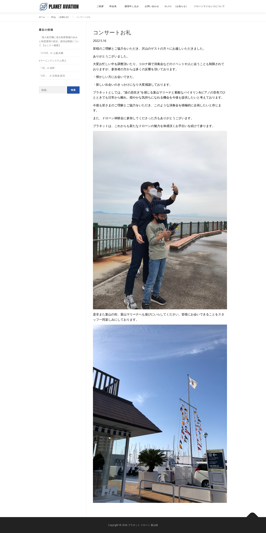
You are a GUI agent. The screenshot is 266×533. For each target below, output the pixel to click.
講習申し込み (132, 6)
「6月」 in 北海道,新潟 (52, 75)
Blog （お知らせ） (176, 6)
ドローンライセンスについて (210, 6)
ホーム (42, 17)
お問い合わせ (152, 6)
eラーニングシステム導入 (52, 60)
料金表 (114, 6)
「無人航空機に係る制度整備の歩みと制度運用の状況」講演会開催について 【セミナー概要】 (59, 41)
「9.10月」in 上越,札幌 (51, 53)
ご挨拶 (100, 6)
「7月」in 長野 (47, 68)
